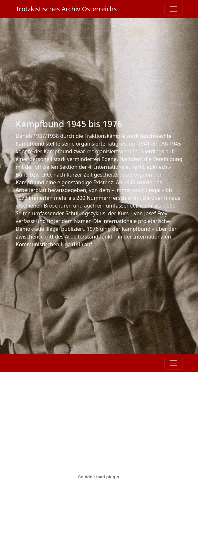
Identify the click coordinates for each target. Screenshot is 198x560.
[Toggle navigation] (173, 9)
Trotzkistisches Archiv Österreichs (66, 9)
